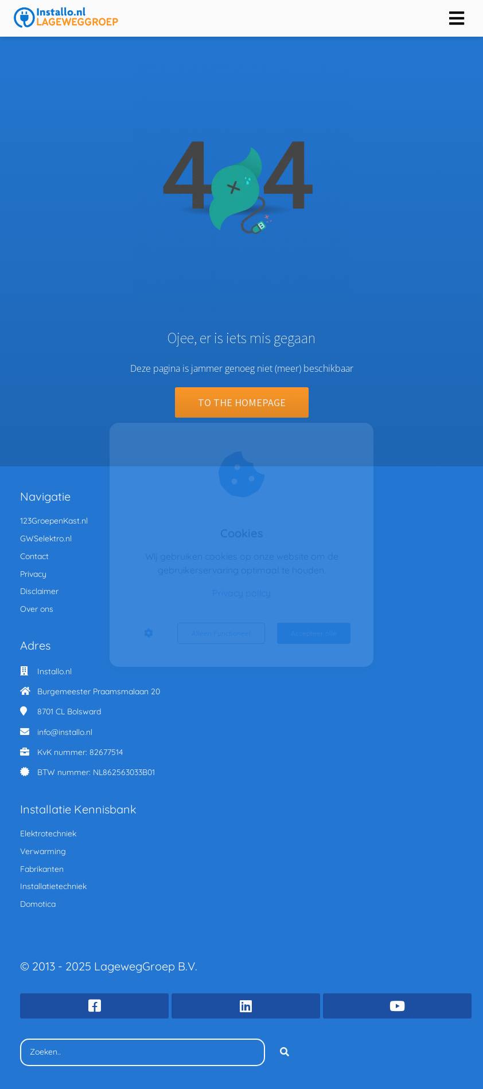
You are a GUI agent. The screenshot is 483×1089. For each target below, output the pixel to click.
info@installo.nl (64, 732)
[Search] (284, 1052)
